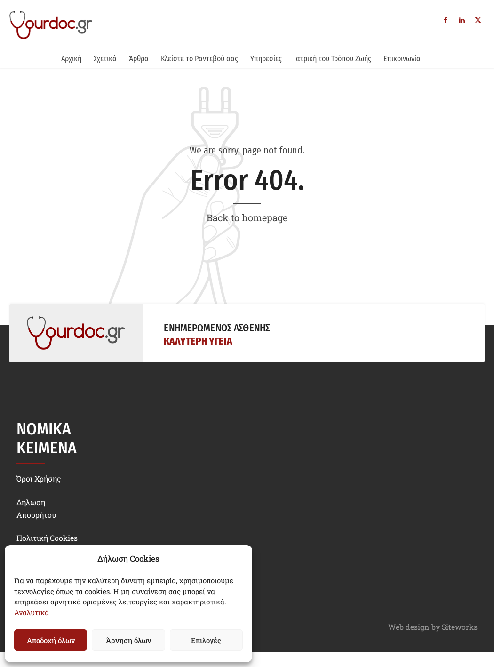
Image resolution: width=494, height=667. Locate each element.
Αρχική (71, 58)
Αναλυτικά (31, 612)
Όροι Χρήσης (38, 478)
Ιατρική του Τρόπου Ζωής (332, 58)
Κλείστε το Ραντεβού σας (199, 58)
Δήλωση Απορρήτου (36, 508)
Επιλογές (206, 640)
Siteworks (460, 627)
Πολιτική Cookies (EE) (47, 544)
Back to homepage (247, 217)
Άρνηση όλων (128, 640)
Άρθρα (139, 58)
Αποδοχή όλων (51, 640)
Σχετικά (105, 58)
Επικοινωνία (402, 58)
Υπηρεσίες (266, 58)
